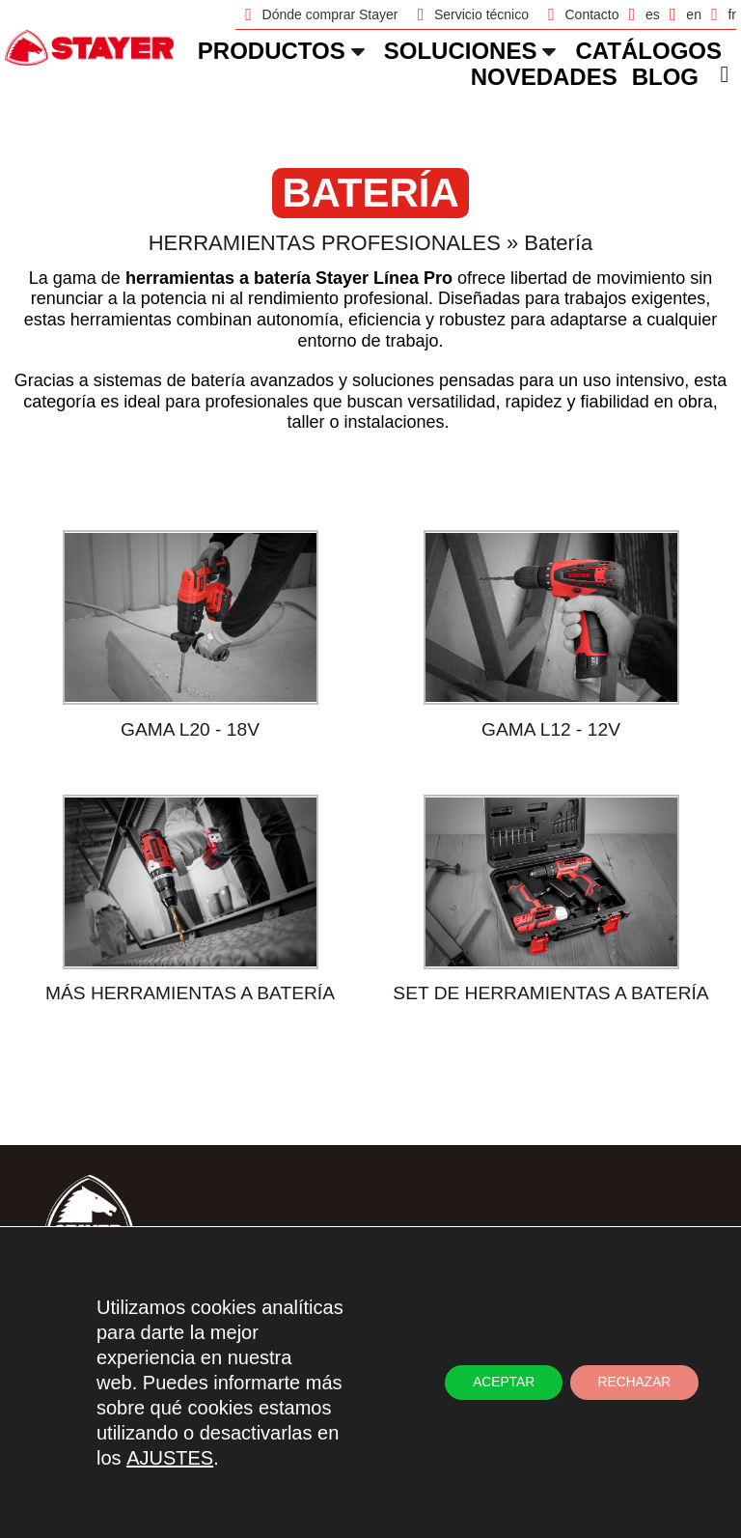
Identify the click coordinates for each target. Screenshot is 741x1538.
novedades (544, 77)
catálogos (648, 51)
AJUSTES (169, 1457)
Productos (271, 51)
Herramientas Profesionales (325, 243)
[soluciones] (549, 51)
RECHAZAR (632, 1382)
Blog (665, 77)
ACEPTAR (498, 1382)
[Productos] (358, 51)
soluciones (460, 51)
